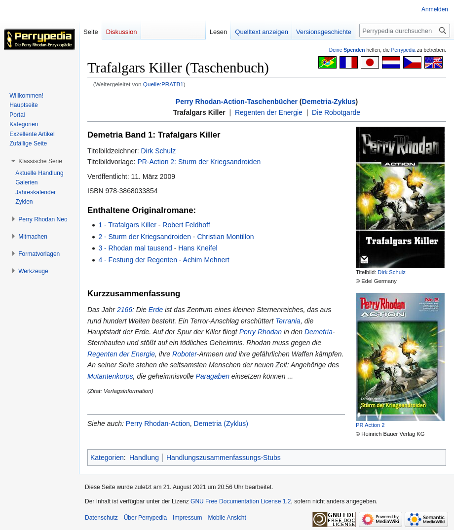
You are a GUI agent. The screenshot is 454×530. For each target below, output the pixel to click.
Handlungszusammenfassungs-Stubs (223, 457)
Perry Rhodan (260, 332)
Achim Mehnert (206, 260)
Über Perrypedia (145, 517)
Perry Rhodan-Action (158, 423)
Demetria (318, 332)
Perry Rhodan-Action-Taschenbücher (237, 102)
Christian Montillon (225, 237)
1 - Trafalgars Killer (127, 225)
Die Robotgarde (336, 112)
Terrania (288, 321)
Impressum (187, 517)
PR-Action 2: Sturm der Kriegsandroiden (199, 162)
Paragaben (212, 376)
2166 (124, 310)
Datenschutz (101, 517)
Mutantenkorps (110, 376)
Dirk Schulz (392, 272)
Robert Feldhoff (186, 225)
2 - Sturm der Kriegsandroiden (144, 237)
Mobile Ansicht (227, 517)
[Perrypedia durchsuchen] (404, 30)
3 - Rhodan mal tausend (135, 248)
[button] (40, 161)
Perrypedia (403, 50)
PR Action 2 (370, 425)
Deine (347, 50)
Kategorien (107, 457)
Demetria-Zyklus (329, 102)
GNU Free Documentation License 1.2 (240, 501)
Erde (156, 310)
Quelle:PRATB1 (163, 84)
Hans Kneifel (197, 248)
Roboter (184, 354)
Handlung (144, 457)
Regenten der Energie (269, 112)
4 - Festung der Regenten (137, 260)
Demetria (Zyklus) (221, 423)
